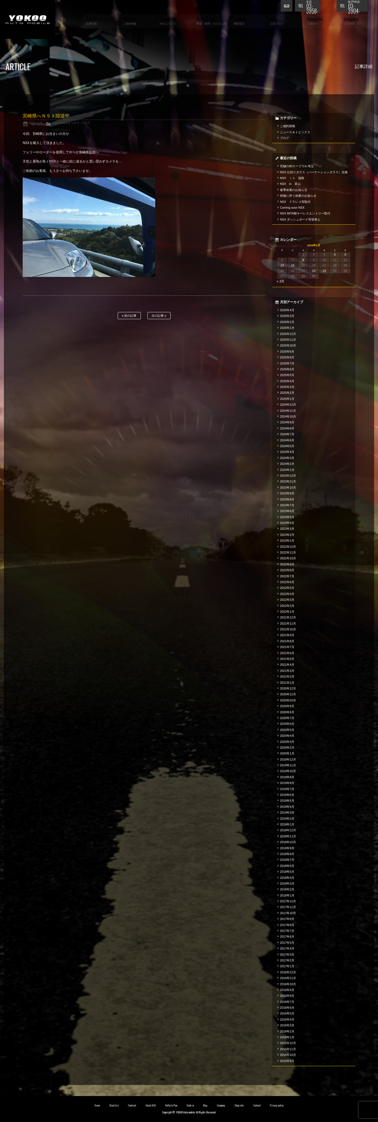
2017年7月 (287, 930)
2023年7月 (287, 505)
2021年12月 (288, 617)
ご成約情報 (287, 126)
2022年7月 (287, 576)
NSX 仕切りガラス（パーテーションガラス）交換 (314, 172)
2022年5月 (287, 587)
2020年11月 (288, 694)
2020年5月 (287, 730)
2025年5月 (287, 375)
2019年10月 (288, 771)
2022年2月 (287, 605)
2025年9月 (287, 351)
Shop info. (239, 1105)
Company (221, 1105)
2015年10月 (288, 1055)
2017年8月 (287, 925)
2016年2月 (287, 1031)
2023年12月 (288, 475)
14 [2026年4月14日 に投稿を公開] (292, 265)
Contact (257, 1105)
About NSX (151, 1105)
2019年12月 (288, 759)
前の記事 (129, 316)
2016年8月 (287, 995)
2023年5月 (287, 517)
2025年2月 (287, 392)
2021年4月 (287, 664)
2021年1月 (287, 682)
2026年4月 (287, 310)
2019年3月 (287, 812)
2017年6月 (287, 936)
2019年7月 (287, 789)
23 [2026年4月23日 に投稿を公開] (313, 270)
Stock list (114, 1105)
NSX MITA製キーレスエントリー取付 (305, 213)
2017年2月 (287, 960)
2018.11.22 (35, 122)
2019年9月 (287, 777)
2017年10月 (288, 913)
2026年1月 (287, 327)
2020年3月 (287, 741)
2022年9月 (287, 564)
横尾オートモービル (27, 19)
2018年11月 (288, 836)
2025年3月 (287, 387)
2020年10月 (288, 700)
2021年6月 (287, 653)
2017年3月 (287, 954)
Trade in (190, 1105)
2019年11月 (288, 765)
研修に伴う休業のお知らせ (298, 195)
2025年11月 (288, 339)
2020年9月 (287, 706)
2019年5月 (287, 800)
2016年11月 (288, 978)
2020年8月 (287, 712)
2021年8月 (287, 641)
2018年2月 (287, 889)
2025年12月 (288, 333)
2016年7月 (287, 1001)
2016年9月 (287, 990)
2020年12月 (288, 688)
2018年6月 (287, 865)
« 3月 (281, 281)
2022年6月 (287, 582)
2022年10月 (288, 558)
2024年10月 (288, 416)
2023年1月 (287, 540)
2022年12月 (288, 546)
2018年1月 (287, 895)
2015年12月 (288, 1043)
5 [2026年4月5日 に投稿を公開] (345, 254)
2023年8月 (287, 499)
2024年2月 (287, 463)
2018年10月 (288, 842)
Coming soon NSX (292, 207)
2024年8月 (287, 428)
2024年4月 (287, 451)
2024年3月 (287, 458)
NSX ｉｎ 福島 (292, 178)
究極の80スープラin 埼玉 (297, 166)
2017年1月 (287, 966)
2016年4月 (287, 1019)
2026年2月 (287, 322)
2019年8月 (287, 783)
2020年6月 (287, 723)
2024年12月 (288, 404)
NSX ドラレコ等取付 (295, 201)
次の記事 (159, 316)
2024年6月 (287, 440)
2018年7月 (287, 859)
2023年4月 (287, 523)
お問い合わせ (288, 7)
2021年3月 (287, 670)
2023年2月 (287, 534)
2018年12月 (288, 830)
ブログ (85, 122)
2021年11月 (288, 623)
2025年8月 (287, 357)
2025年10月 (288, 345)
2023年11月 (288, 481)
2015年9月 (287, 1061)
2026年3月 (287, 316)
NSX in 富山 (290, 183)
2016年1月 (287, 1037)
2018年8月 (287, 854)
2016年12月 (288, 972)
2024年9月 (287, 422)
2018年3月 (287, 883)
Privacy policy (277, 1105)
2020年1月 (287, 753)
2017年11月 (288, 907)
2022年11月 (288, 552)
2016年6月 (287, 1007)
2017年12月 (288, 901)
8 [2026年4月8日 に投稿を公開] (303, 260)
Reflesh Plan (171, 1105)
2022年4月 (287, 594)
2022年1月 (287, 611)
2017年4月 (287, 948)
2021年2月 (287, 676)
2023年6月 (287, 511)
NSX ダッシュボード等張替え (300, 219)
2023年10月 (288, 487)
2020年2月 (287, 747)
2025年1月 (287, 398)
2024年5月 (287, 446)
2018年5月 (287, 871)
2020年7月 (287, 718)
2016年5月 (287, 1013)
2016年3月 (287, 1025)
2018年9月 (287, 848)
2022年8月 (287, 570)
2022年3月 (287, 599)
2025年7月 (287, 363)
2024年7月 (287, 434)
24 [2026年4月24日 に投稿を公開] (324, 270)
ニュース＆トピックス (65, 122)
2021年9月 (287, 635)
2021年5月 (287, 658)
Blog (205, 1105)
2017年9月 (287, 919)
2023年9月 (287, 493)
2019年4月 (287, 806)
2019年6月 (287, 794)
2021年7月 (287, 647)
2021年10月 (288, 629)
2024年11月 (288, 410)
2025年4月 (287, 381)
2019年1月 (287, 824)
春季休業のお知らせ (293, 190)
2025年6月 (287, 369)
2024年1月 (287, 469)
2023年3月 (287, 528)
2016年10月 (288, 984)
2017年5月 (287, 942)
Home (97, 1105)
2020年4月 (287, 735)
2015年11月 (288, 1049)
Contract (132, 1105)
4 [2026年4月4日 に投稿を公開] (335, 254)
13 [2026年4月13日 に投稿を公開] (282, 265)
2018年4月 (287, 877)
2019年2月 (287, 818)
